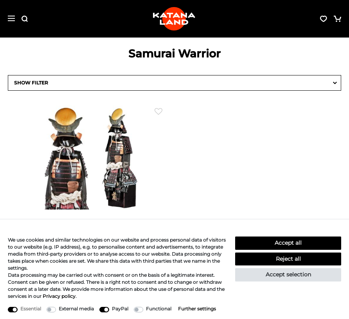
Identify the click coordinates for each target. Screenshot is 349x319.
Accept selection (288, 274)
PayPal (120, 309)
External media (76, 309)
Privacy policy (59, 296)
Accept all (288, 242)
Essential (30, 309)
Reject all (288, 258)
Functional (158, 309)
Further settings (197, 309)
